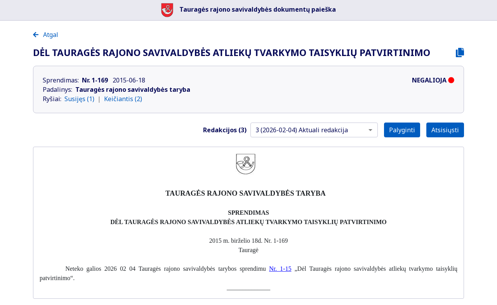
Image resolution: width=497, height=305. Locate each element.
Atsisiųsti (445, 130)
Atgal (45, 34)
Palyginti (402, 130)
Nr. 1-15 (280, 268)
